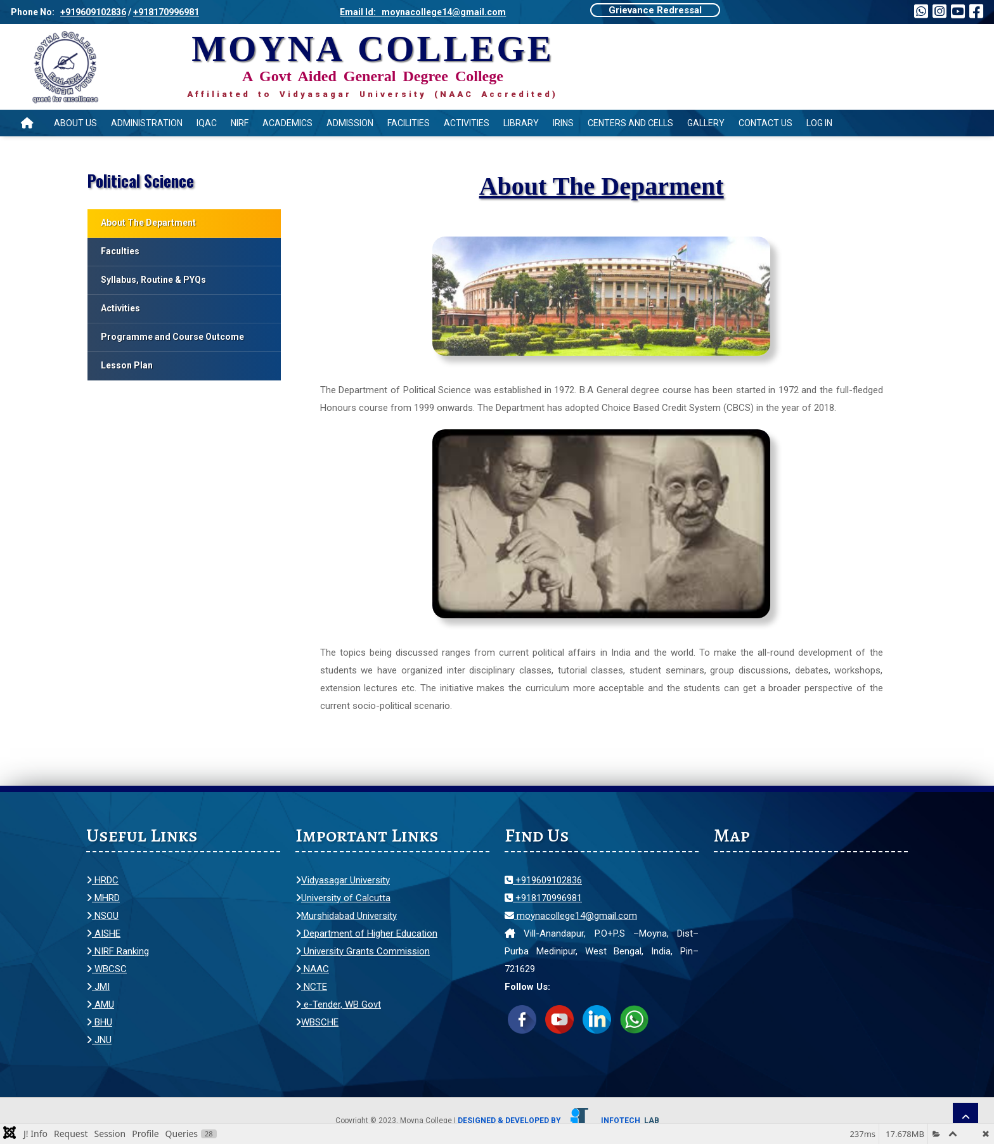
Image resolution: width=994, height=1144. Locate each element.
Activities (466, 123)
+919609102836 (93, 12)
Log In (819, 123)
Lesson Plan (127, 365)
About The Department (148, 223)
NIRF (239, 123)
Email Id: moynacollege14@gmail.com (423, 12)
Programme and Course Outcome (172, 337)
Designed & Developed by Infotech (558, 1120)
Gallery (706, 123)
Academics (287, 123)
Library (521, 123)
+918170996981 (166, 12)
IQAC (207, 123)
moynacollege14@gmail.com (571, 915)
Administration (147, 123)
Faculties (120, 251)
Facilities (408, 123)
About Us (75, 123)
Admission (349, 123)
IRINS (563, 123)
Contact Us (765, 123)
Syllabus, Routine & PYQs (153, 280)
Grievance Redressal (655, 10)
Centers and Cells (630, 123)
